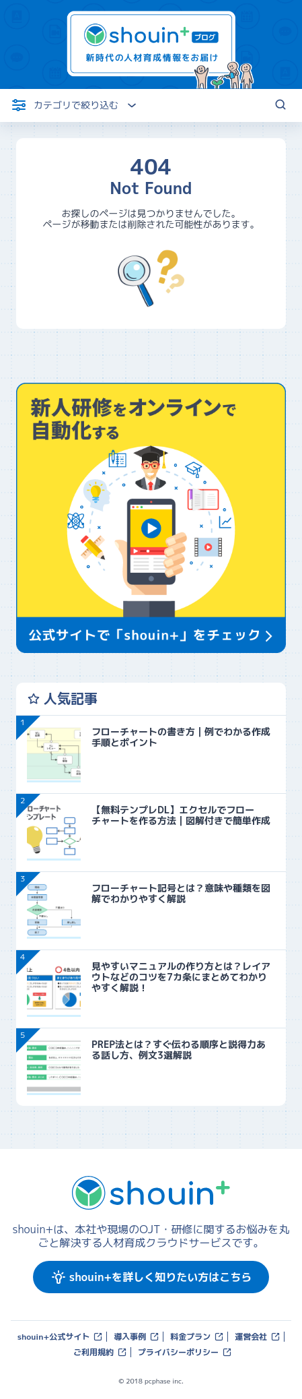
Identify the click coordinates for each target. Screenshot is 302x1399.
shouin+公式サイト (60, 1337)
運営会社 (257, 1337)
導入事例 (136, 1337)
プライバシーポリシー (185, 1352)
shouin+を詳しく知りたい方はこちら (151, 1277)
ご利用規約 (100, 1352)
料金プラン (197, 1337)
